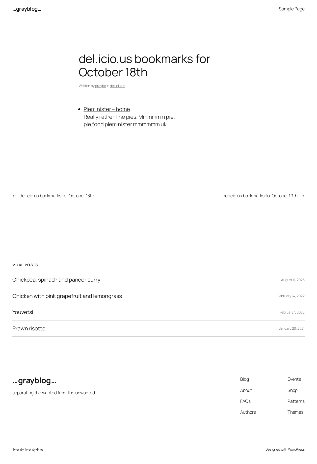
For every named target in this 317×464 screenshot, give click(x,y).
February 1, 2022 (292, 312)
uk (163, 124)
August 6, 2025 (293, 279)
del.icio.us (117, 85)
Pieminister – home (107, 109)
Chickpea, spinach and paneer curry (56, 280)
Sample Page (292, 9)
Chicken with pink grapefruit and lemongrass (67, 296)
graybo (100, 85)
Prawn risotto (29, 328)
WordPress (296, 449)
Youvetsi (22, 312)
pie (87, 124)
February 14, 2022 (291, 295)
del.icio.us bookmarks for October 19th (260, 196)
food (98, 124)
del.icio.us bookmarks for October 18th (57, 196)
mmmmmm (146, 124)
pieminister (118, 124)
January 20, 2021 (292, 328)
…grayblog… (26, 8)
